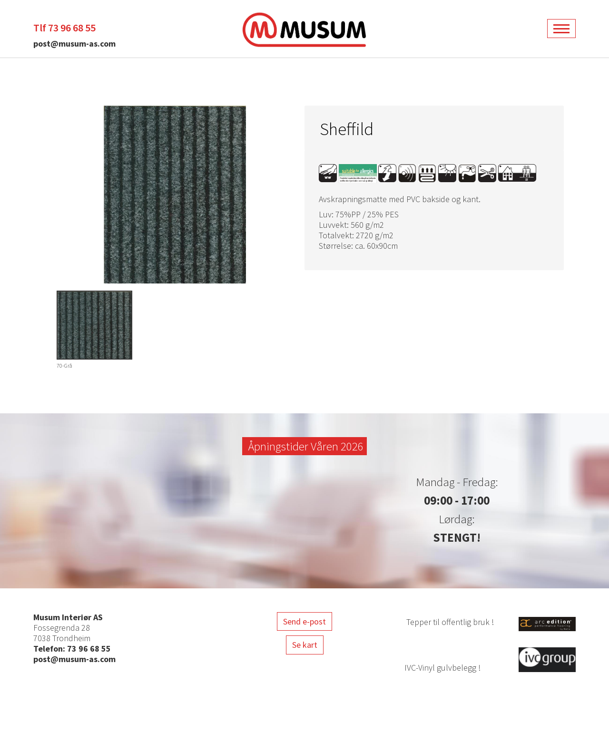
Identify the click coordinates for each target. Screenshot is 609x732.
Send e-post (304, 621)
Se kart (304, 644)
